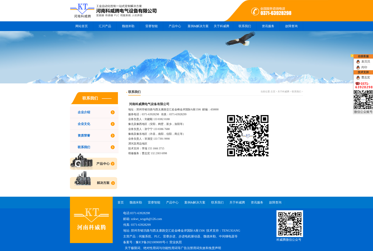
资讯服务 (268, 26)
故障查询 (291, 26)
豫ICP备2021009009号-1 (152, 242)
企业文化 (84, 124)
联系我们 (245, 26)
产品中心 (175, 26)
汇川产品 (105, 26)
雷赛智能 (151, 26)
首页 (121, 202)
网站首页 (81, 26)
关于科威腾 (221, 26)
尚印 (361, 67)
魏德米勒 (128, 26)
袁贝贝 (363, 61)
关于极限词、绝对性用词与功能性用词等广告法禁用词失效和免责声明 (173, 248)
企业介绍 (84, 112)
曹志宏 (363, 77)
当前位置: (265, 91)
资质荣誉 (84, 135)
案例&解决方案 (198, 26)
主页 (273, 91)
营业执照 (175, 242)
